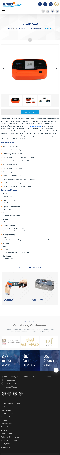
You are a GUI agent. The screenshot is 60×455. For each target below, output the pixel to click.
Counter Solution (7, 417)
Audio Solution (6, 430)
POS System (5, 444)
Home (10, 28)
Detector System (7, 420)
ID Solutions (5, 447)
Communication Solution (10, 403)
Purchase (30, 112)
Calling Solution (7, 413)
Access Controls (7, 427)
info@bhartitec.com (10, 387)
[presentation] (3, 68)
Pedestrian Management (10, 437)
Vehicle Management (9, 440)
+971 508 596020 (8, 383)
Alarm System (6, 410)
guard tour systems (34, 126)
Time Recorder (6, 423)
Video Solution (6, 433)
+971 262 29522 (8, 380)
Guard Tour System (34, 28)
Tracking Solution (20, 28)
